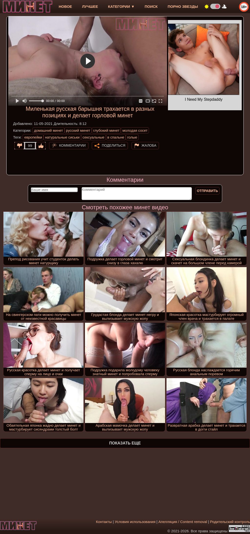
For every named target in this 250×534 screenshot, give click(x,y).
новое (65, 6)
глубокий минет (106, 130)
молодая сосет (134, 130)
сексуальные (93, 137)
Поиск (151, 6)
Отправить (207, 191)
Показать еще (125, 443)
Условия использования (135, 522)
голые (132, 137)
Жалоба (149, 145)
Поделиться (113, 145)
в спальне (115, 137)
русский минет (78, 130)
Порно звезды (183, 6)
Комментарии (72, 145)
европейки (33, 137)
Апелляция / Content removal (182, 522)
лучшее (90, 6)
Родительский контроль (230, 522)
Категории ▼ (121, 6)
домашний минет (48, 130)
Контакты (104, 522)
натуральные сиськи (62, 137)
